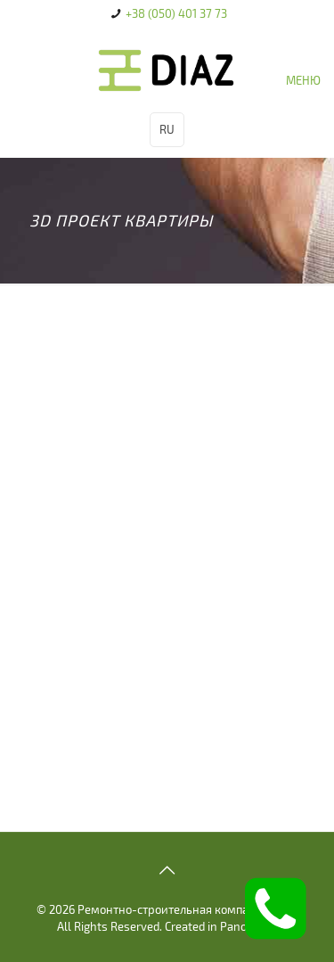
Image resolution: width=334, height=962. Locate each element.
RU (167, 129)
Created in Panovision (221, 926)
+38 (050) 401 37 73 (176, 13)
